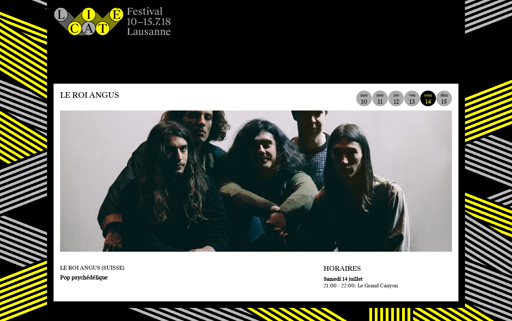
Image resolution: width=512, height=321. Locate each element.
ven (412, 99)
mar (364, 99)
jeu (396, 99)
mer (380, 99)
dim (444, 99)
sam (428, 99)
